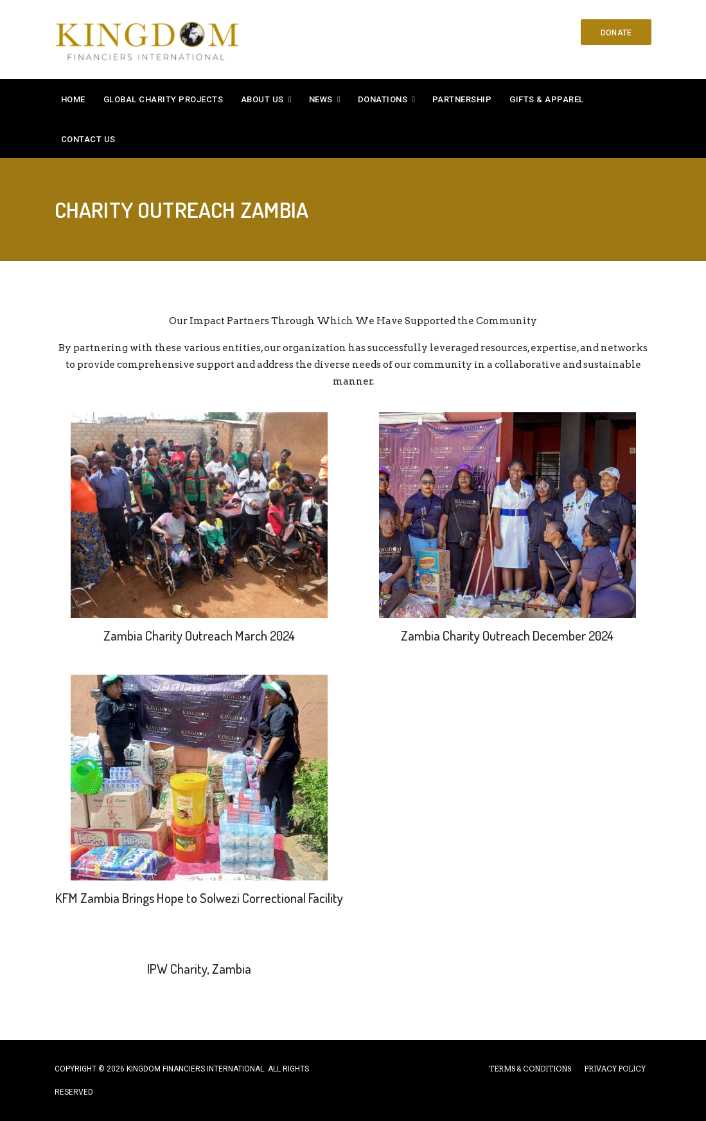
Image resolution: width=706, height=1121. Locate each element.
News (321, 99)
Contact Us (88, 139)
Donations (383, 99)
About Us (262, 99)
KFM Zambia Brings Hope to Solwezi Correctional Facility (199, 897)
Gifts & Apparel (546, 99)
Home (73, 99)
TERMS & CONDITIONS (530, 1068)
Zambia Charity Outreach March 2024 (199, 635)
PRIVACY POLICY (615, 1068)
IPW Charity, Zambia (199, 968)
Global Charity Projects (163, 99)
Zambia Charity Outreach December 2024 (507, 635)
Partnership (462, 99)
